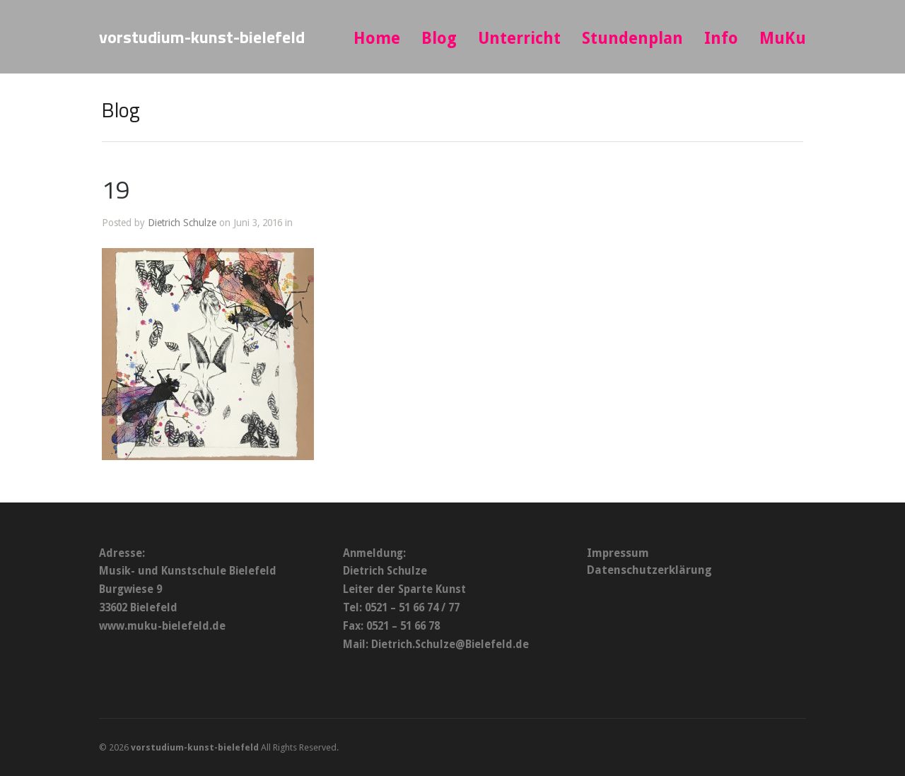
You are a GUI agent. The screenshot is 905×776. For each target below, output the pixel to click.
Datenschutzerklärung (649, 570)
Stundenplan (632, 38)
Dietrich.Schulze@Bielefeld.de (450, 644)
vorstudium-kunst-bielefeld (202, 36)
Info (721, 38)
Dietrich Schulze (182, 222)
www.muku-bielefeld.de (162, 626)
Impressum (618, 553)
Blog (439, 38)
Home (377, 38)
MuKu (782, 38)
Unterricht (519, 38)
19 (116, 189)
